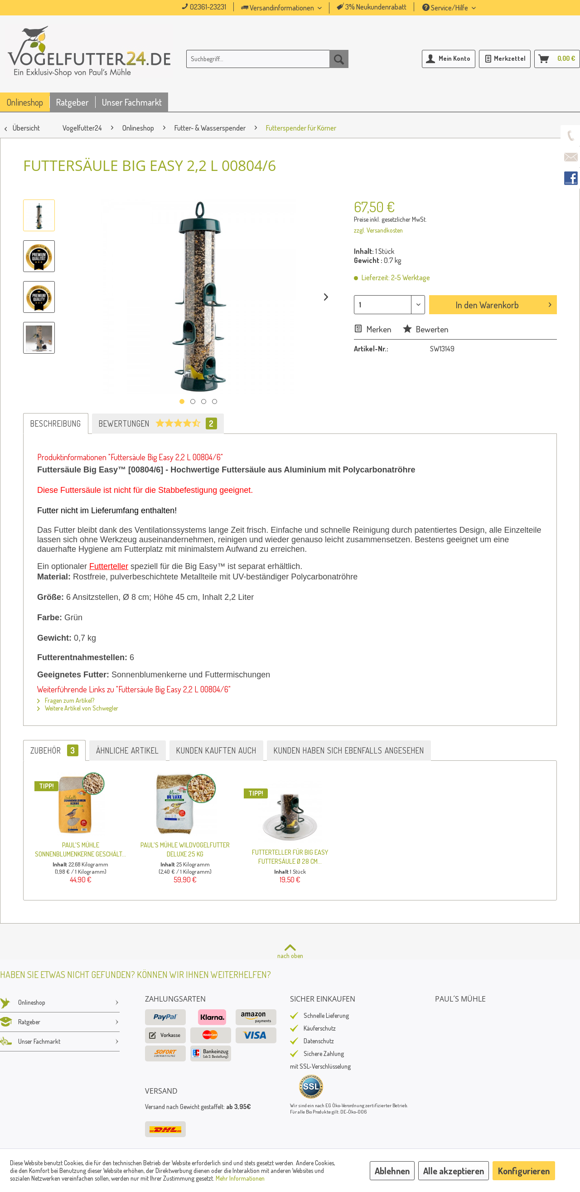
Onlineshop (60, 1002)
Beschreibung (55, 423)
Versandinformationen (278, 7)
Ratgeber (60, 1021)
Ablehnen (392, 1171)
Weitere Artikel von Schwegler (77, 708)
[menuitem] (294, 8)
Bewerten (426, 329)
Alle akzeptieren (453, 1171)
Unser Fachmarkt (60, 1041)
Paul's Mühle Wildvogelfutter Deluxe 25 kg (185, 849)
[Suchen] (338, 59)
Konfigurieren (524, 1171)
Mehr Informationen (240, 1178)
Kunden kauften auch (216, 750)
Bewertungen (158, 423)
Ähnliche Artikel (127, 750)
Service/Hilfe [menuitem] (445, 7)
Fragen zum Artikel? (65, 700)
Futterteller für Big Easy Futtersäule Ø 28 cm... (290, 856)
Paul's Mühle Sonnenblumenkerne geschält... (80, 849)
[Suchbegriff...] (267, 59)
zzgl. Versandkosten (378, 230)
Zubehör (54, 750)
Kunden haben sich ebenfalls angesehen (349, 750)
